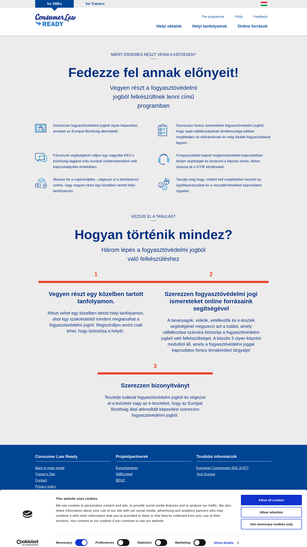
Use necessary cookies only (271, 520)
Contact (41, 480)
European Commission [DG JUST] (222, 468)
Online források (253, 26)
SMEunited (124, 474)
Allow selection (271, 508)
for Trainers (95, 4)
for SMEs (54, 4)
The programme (212, 16)
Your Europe (205, 474)
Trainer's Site (45, 474)
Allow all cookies (271, 496)
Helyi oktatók (169, 26)
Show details (224, 538)
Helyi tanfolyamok (209, 26)
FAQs (239, 16)
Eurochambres (127, 468)
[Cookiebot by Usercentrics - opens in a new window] (27, 538)
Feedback (260, 16)
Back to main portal (49, 468)
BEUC (120, 480)
